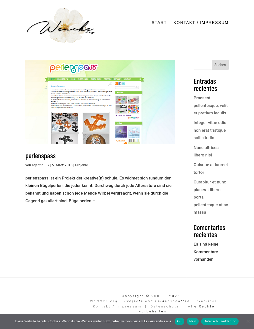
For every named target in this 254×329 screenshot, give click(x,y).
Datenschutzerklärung (220, 321)
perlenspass (40, 155)
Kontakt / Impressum (200, 23)
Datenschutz (165, 306)
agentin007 (40, 165)
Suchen (220, 65)
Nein (192, 321)
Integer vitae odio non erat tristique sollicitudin (210, 130)
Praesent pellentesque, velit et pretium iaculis (211, 105)
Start (159, 23)
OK (179, 321)
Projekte (81, 165)
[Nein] (247, 321)
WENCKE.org (104, 301)
